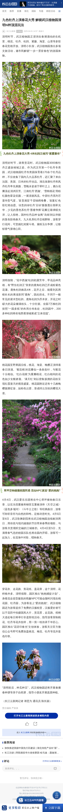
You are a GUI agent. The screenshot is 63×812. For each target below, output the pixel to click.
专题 (41, 11)
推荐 (12, 11)
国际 (34, 11)
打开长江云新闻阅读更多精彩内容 (31, 715)
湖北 (26, 11)
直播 (19, 11)
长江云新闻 (10, 31)
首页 (4, 11)
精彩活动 (50, 11)
